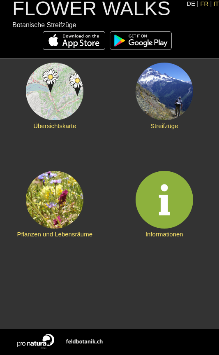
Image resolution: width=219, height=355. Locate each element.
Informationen (164, 203)
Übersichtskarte (54, 125)
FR (204, 3)
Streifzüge (164, 125)
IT (216, 3)
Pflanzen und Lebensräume (54, 203)
